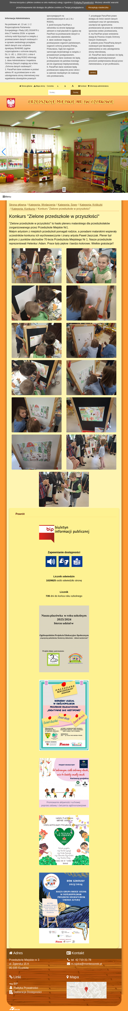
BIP (13, 983)
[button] (4, 151)
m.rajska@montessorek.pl (84, 963)
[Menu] (64, 196)
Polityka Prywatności (23, 987)
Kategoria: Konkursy (23, 208)
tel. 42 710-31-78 (79, 959)
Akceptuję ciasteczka (98, 7)
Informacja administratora (98, 86)
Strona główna (25, 86)
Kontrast (82, 86)
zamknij (93, 72)
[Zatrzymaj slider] (64, 189)
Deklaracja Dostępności (25, 992)
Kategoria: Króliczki (91, 204)
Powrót (20, 514)
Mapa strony (39, 86)
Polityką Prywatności (84, 2)
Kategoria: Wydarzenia (41, 204)
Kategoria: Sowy (67, 204)
